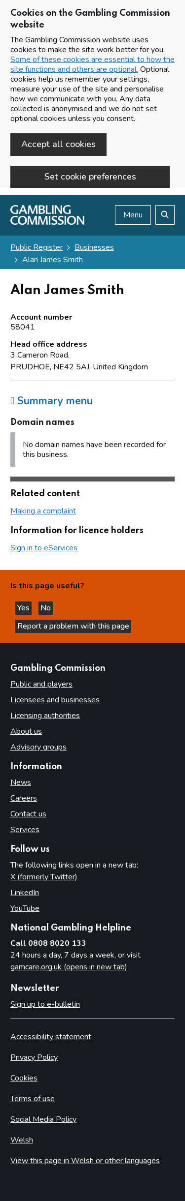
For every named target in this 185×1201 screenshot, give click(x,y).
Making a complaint (43, 511)
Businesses (94, 247)
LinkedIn (24, 892)
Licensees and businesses (55, 699)
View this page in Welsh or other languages (85, 1160)
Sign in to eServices (43, 547)
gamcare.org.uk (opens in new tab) (68, 966)
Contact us (28, 814)
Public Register (36, 247)
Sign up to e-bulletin (45, 1004)
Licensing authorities (45, 715)
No (46, 607)
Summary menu (51, 401)
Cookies (23, 1078)
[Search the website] (165, 215)
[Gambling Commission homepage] (47, 222)
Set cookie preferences (90, 176)
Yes (24, 607)
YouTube (24, 908)
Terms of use (32, 1098)
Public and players (41, 684)
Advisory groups (38, 747)
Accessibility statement (50, 1036)
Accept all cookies (58, 144)
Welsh (21, 1140)
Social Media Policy (43, 1119)
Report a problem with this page (73, 626)
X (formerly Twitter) (43, 876)
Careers (23, 798)
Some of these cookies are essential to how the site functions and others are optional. (92, 64)
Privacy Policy (34, 1057)
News (20, 782)
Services (24, 829)
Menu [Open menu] (133, 215)
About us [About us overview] (26, 731)
